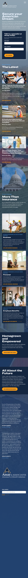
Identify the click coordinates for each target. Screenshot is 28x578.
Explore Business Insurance (10, 248)
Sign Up (3, 494)
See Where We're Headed (10, 389)
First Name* (6, 40)
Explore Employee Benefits (10, 321)
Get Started (9, 55)
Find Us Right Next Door (10, 352)
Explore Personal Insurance (10, 284)
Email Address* (7, 46)
